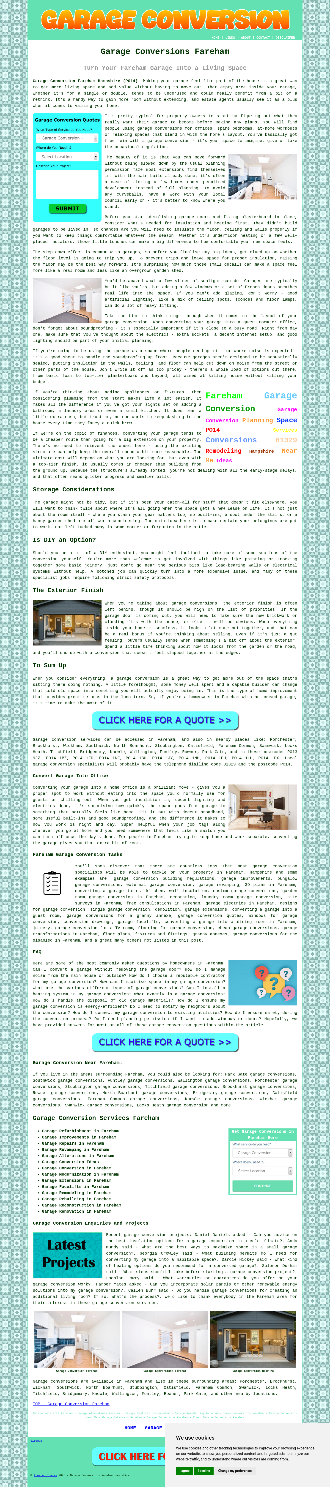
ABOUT (246, 38)
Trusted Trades (45, 1475)
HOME (216, 38)
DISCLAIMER (285, 38)
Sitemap (36, 1441)
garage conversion (187, 1105)
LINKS (230, 38)
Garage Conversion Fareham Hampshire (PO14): (86, 81)
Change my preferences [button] (235, 1471)
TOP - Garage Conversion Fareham (71, 1404)
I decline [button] (204, 1471)
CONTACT (263, 38)
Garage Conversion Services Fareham (96, 1118)
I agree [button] (185, 1471)
